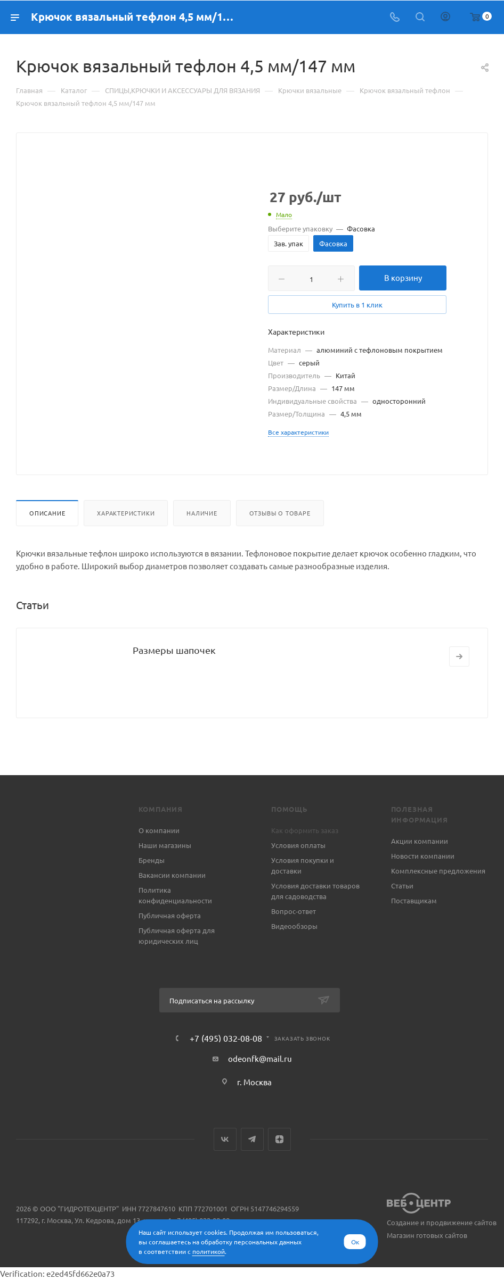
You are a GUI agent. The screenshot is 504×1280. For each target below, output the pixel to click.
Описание (47, 513)
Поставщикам (414, 900)
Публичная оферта (170, 915)
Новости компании (422, 855)
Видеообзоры (294, 925)
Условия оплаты (298, 845)
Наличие (201, 513)
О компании (159, 830)
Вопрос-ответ (293, 911)
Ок (355, 1241)
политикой (208, 1251)
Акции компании (419, 840)
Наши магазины (165, 845)
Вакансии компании (172, 874)
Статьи (402, 885)
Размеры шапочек (174, 649)
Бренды (152, 860)
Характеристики (126, 513)
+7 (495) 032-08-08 (226, 1038)
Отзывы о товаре (280, 513)
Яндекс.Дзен (279, 1139)
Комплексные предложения (438, 870)
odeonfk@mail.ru (260, 1058)
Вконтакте (225, 1139)
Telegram (252, 1139)
